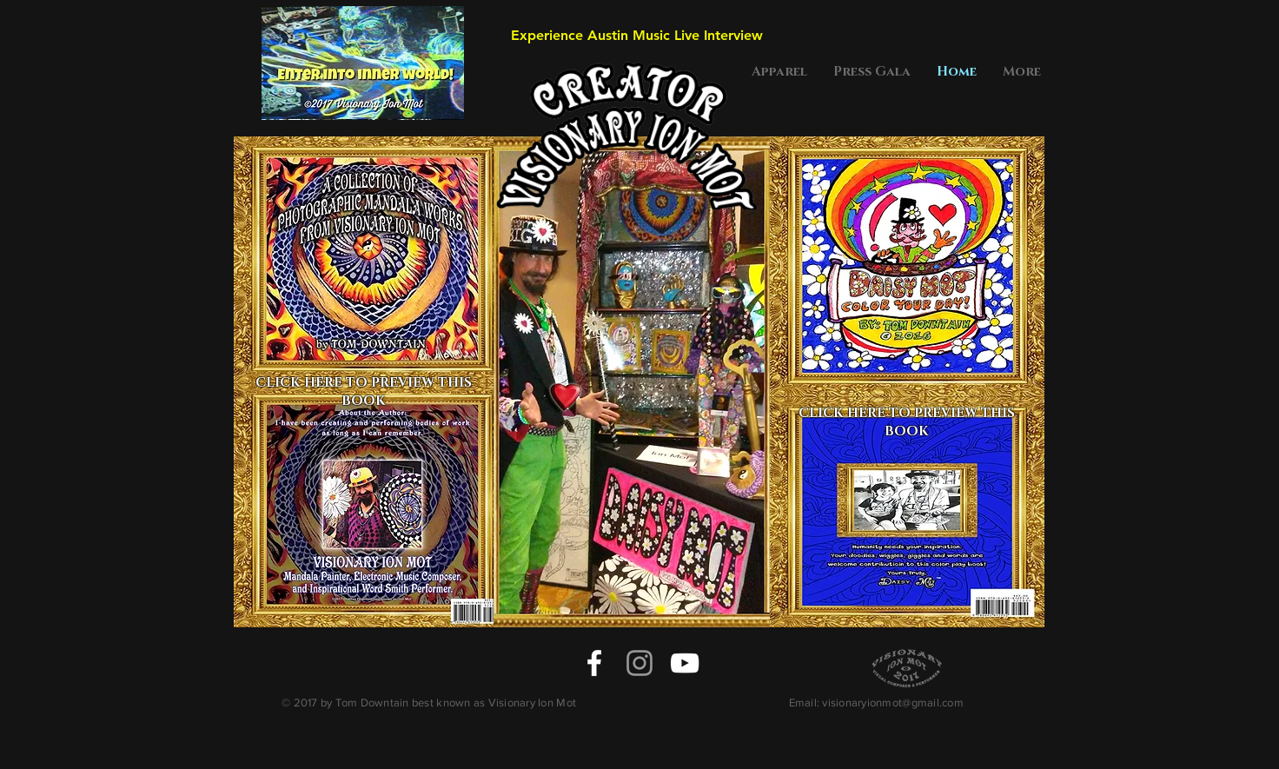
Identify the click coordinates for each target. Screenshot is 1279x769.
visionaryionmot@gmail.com (893, 702)
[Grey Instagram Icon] (639, 663)
